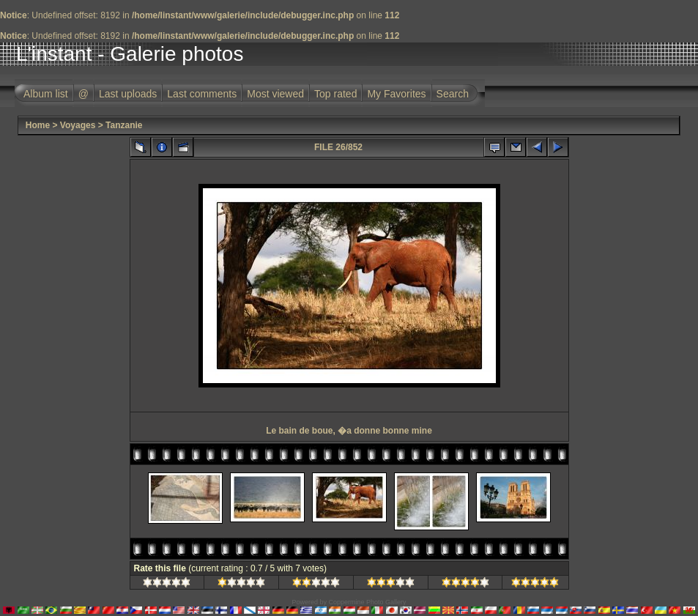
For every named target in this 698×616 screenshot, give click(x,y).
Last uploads (128, 94)
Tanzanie (123, 125)
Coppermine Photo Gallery (367, 602)
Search (453, 94)
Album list (45, 94)
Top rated (335, 94)
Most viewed (275, 94)
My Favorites (396, 94)
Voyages (77, 125)
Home (38, 125)
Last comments (202, 94)
